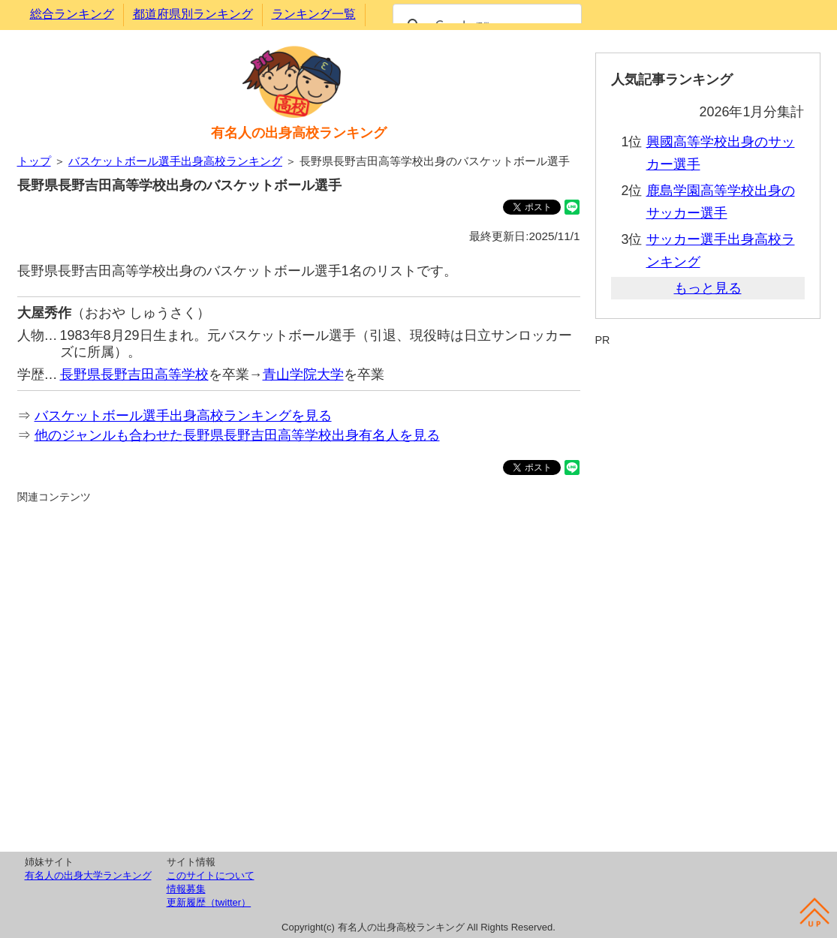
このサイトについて (210, 875)
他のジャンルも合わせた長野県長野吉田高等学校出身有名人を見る (237, 435)
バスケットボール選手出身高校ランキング (175, 161)
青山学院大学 (303, 374)
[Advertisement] (298, 675)
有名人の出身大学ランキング (88, 875)
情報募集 (186, 888)
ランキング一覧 (314, 14)
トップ (34, 161)
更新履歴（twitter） (209, 902)
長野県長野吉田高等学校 (134, 374)
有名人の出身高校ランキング (299, 132)
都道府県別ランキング (193, 14)
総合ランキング (72, 14)
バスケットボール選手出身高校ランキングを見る (183, 415)
